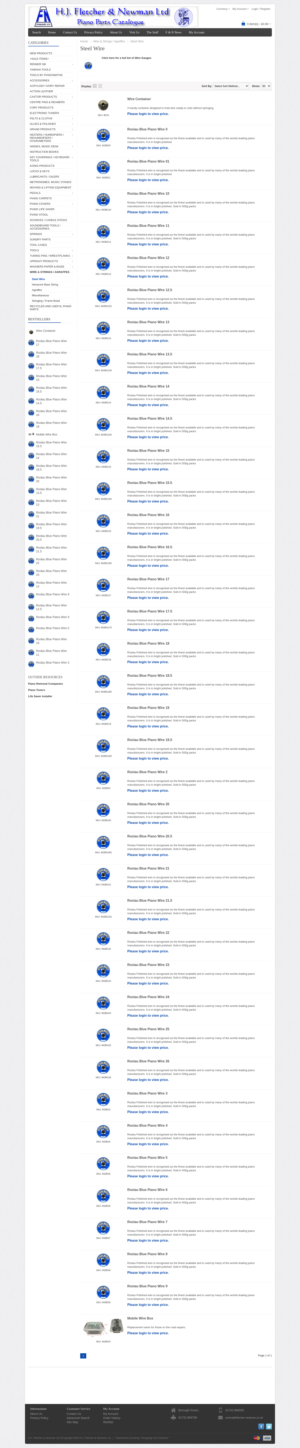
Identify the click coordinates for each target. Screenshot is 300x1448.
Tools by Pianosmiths (46, 75)
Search (36, 32)
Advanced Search (78, 1418)
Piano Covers (40, 203)
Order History (111, 1418)
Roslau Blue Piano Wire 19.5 (51, 526)
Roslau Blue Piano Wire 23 (51, 572)
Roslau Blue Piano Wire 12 (51, 584)
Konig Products (42, 165)
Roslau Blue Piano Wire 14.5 (51, 401)
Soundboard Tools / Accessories (45, 227)
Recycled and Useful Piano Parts (50, 308)
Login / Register (260, 8)
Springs (36, 234)
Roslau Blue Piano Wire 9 (52, 617)
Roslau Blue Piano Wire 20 (51, 479)
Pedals (35, 192)
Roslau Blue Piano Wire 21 (51, 514)
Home (52, 32)
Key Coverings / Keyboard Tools (49, 159)
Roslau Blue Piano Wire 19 (51, 424)
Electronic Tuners (44, 113)
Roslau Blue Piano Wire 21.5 (51, 549)
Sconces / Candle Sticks (48, 220)
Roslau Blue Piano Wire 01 (148, 161)
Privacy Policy (93, 32)
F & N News (173, 32)
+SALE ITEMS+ (39, 58)
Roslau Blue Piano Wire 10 (51, 641)
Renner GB (38, 64)
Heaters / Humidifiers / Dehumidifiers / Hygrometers (47, 138)
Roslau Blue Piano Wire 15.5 (51, 444)
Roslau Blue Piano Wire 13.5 (51, 491)
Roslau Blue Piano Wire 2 (147, 772)
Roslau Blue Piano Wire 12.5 (51, 607)
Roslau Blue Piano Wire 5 (147, 1157)
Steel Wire (38, 279)
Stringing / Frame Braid (46, 300)
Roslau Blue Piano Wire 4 (147, 1125)
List (100, 86)
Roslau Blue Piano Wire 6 (147, 1190)
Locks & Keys (40, 171)
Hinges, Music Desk (44, 146)
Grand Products (43, 129)
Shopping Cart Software (154, 1438)
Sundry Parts (40, 239)
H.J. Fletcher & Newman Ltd (95, 1438)
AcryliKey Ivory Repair (47, 85)
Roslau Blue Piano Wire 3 (52, 662)
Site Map (72, 1422)
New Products (41, 53)
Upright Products (44, 261)
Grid (95, 86)
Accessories (39, 80)
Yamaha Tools (40, 69)
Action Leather (41, 91)
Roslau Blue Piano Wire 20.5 (51, 537)
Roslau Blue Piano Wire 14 (51, 456)
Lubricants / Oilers (44, 176)
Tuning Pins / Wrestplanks (50, 255)
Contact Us (70, 32)
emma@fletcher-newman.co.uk (244, 1417)
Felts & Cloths (41, 118)
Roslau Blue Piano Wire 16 (51, 413)
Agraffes (37, 290)
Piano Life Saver (42, 209)
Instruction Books (44, 151)
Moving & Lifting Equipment (50, 187)
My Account (196, 32)
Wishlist (108, 1422)
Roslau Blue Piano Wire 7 (147, 1222)
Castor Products (43, 96)
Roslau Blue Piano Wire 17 (51, 342)
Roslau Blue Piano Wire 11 (51, 652)
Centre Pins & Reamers (47, 102)
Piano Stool (39, 214)
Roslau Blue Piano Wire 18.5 (51, 467)
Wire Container (45, 330)
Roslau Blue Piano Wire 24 (148, 997)
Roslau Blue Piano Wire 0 (52, 628)
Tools (34, 250)
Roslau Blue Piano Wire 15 (51, 377)
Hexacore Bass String (45, 284)
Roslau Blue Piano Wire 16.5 (51, 389)
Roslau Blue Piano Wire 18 (51, 354)
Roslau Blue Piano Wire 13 (51, 502)
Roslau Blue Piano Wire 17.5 (51, 366)
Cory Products (42, 107)
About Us (116, 32)
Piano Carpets (41, 198)
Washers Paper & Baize (47, 266)
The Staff (152, 32)
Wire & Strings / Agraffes (49, 272)
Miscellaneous (40, 295)
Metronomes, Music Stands (50, 182)
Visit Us (134, 32)
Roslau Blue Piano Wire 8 (52, 594)
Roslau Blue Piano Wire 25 (148, 1029)
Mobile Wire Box (46, 434)
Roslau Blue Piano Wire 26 (148, 1061)
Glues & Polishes (43, 123)
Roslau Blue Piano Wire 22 (51, 561)
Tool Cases (38, 244)
